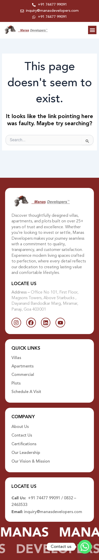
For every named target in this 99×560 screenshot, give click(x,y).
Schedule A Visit (26, 392)
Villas (16, 358)
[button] (92, 30)
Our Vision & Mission (30, 462)
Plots (16, 383)
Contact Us (21, 436)
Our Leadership (25, 453)
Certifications (23, 444)
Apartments (22, 366)
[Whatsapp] (85, 547)
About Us (20, 427)
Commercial (22, 375)
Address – (21, 292)
